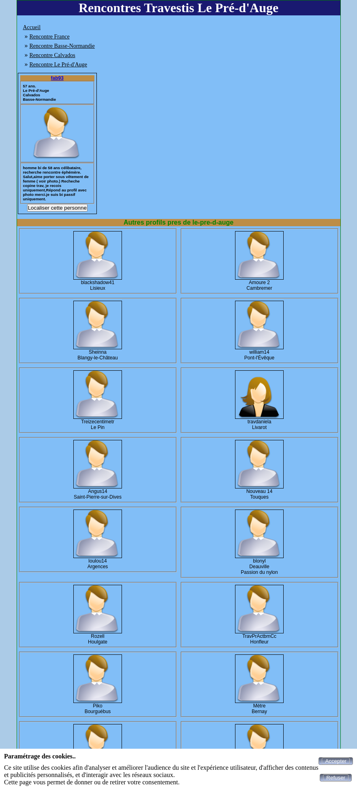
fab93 (57, 78)
